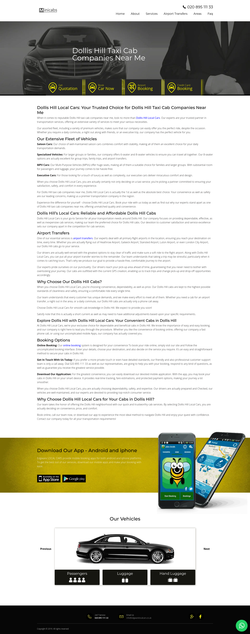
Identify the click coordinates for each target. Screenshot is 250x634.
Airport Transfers (175, 13)
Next (207, 549)
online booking (72, 345)
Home (120, 13)
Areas (198, 13)
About (135, 13)
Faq (210, 13)
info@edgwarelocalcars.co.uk (132, 618)
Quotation (69, 87)
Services (152, 13)
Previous (45, 549)
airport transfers (83, 238)
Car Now (108, 87)
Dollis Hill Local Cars (148, 118)
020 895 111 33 (200, 7)
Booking (148, 87)
